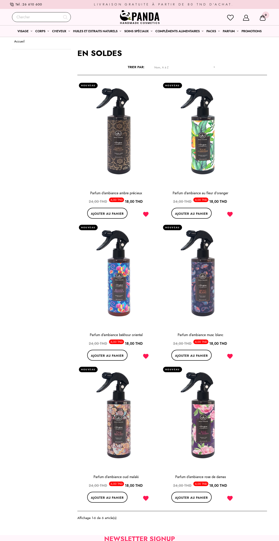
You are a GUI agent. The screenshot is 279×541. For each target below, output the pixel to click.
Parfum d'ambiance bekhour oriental (237, 168)
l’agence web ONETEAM (86, 533)
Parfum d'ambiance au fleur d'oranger (172, 168)
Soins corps (151, 493)
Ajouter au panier (97, 188)
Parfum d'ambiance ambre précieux (107, 168)
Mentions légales (220, 483)
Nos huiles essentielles (158, 509)
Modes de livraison (221, 504)
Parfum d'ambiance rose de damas (237, 286)
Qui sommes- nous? (221, 493)
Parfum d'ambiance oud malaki (172, 286)
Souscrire (170, 366)
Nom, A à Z (186, 67)
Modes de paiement (222, 509)
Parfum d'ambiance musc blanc (107, 286)
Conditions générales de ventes (230, 488)
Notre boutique (219, 514)
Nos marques (217, 519)
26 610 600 (32, 4)
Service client (217, 498)
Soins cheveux (153, 498)
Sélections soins (154, 483)
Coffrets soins (152, 504)
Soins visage (151, 488)
